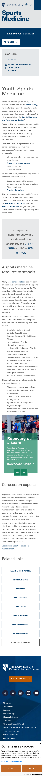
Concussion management (18, 163)
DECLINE (32, 769)
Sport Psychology (20, 633)
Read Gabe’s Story (19, 463)
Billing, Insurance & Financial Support (20, 727)
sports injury (31, 104)
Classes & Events (10, 717)
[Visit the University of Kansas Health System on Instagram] (28, 693)
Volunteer (7, 720)
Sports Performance (21, 624)
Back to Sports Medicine (20, 33)
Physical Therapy (20, 580)
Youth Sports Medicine (20, 642)
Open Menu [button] (9, 42)
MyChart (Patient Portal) (13, 724)
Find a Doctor (14, 68)
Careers (6, 710)
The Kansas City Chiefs (15, 203)
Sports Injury (21, 606)
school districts (18, 282)
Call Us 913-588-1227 (20, 678)
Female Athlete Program (20, 571)
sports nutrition (20, 615)
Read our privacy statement (11, 761)
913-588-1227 (11, 59)
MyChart (12, 71)
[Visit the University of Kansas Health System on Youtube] (36, 693)
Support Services (10, 738)
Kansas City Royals (10, 206)
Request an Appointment (19, 64)
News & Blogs (9, 713)
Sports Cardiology (21, 598)
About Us (7, 703)
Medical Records (10, 734)
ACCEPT (11, 769)
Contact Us (8, 706)
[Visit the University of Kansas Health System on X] (13, 693)
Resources (20, 589)
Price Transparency (11, 731)
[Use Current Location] (26, 5)
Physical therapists (15, 190)
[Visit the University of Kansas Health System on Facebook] (5, 693)
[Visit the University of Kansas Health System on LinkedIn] (21, 693)
